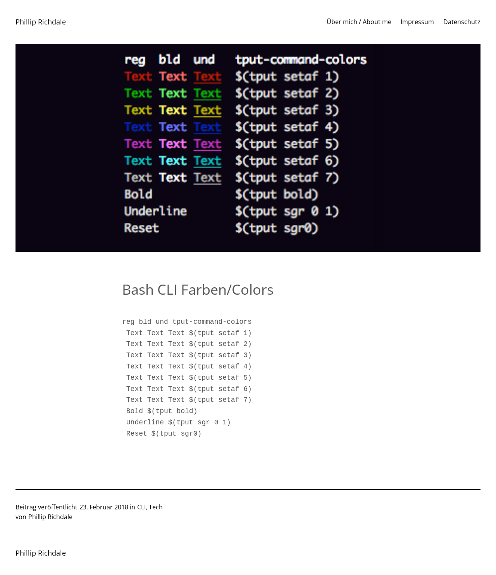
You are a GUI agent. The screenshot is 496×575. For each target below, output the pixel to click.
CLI (141, 507)
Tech (156, 507)
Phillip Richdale (41, 21)
